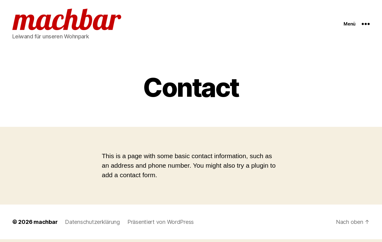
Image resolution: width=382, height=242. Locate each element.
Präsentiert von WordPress (160, 224)
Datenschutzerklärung (92, 224)
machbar (46, 224)
